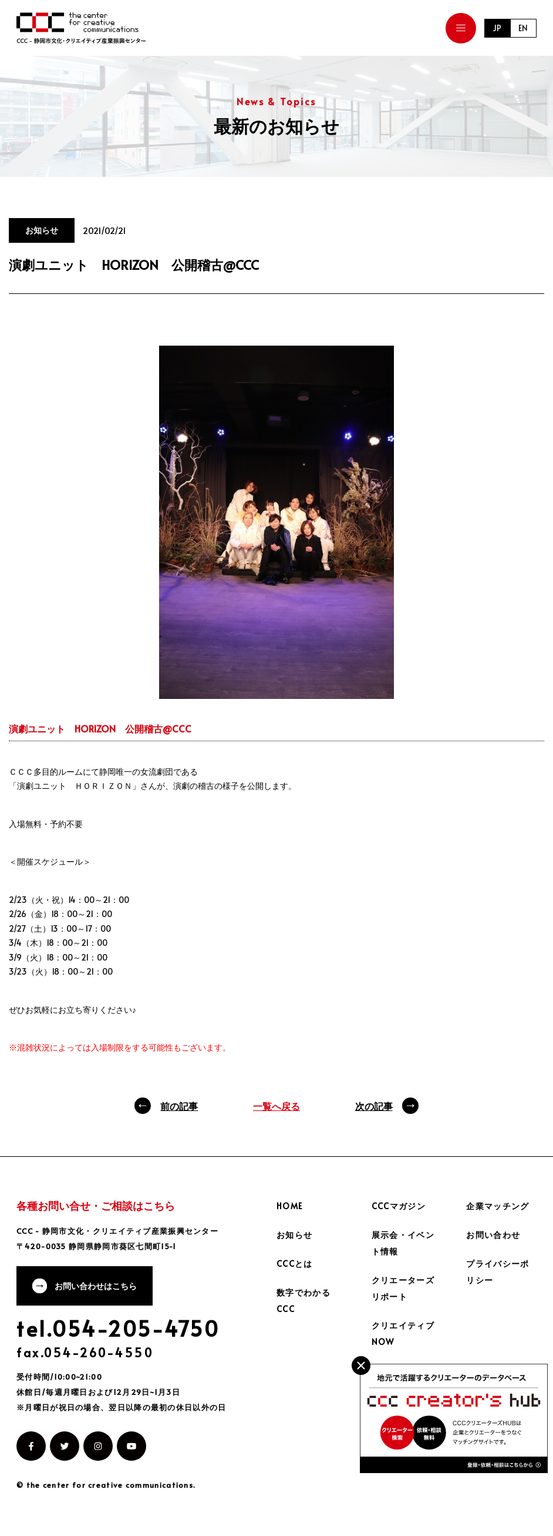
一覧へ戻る (276, 1105)
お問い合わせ (493, 1234)
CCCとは (294, 1263)
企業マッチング (498, 1206)
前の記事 (179, 1105)
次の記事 (374, 1105)
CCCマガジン (399, 1206)
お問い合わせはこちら (97, 1286)
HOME (290, 1206)
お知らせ (294, 1234)
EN (523, 28)
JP (496, 28)
